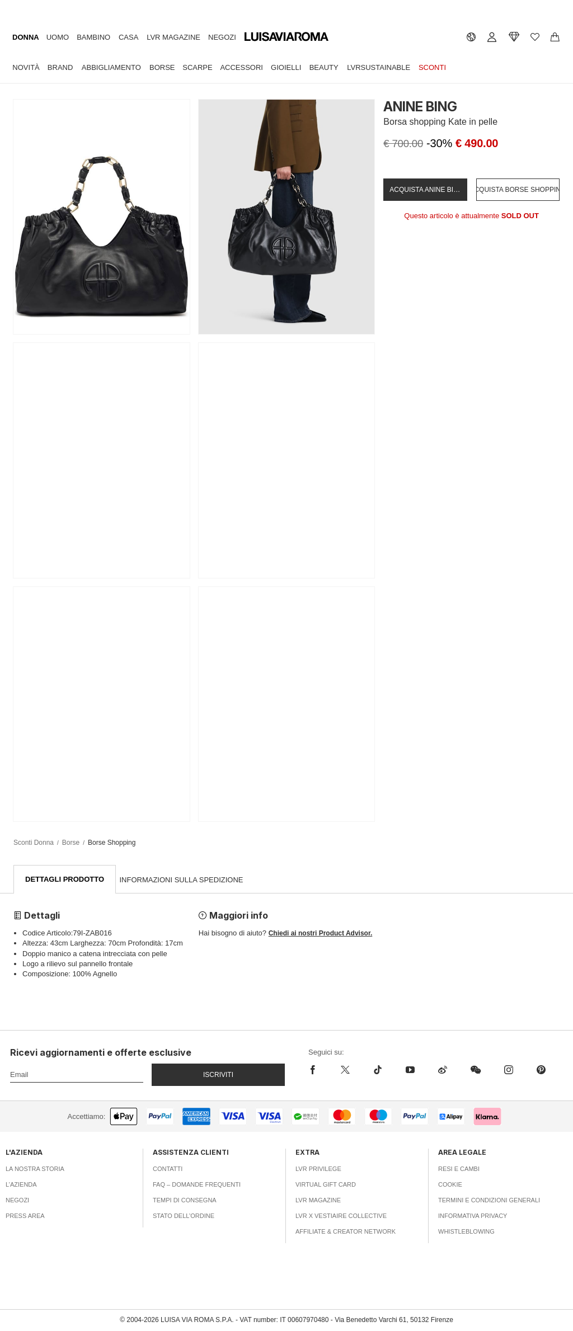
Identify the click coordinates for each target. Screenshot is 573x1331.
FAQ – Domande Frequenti (197, 1185)
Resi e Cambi (459, 1169)
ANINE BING (420, 106)
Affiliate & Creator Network (345, 1232)
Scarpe (197, 67)
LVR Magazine (173, 37)
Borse (162, 67)
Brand (60, 67)
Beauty (324, 67)
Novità (25, 67)
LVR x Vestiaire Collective (341, 1216)
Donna (25, 37)
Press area (25, 1216)
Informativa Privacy (472, 1216)
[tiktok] (377, 1070)
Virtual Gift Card (325, 1185)
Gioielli (286, 67)
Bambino (93, 37)
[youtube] (410, 1070)
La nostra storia (35, 1169)
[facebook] (318, 1070)
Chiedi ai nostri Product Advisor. (321, 934)
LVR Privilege (318, 1169)
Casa (128, 37)
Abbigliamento (111, 67)
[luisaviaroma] (286, 37)
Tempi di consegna (185, 1200)
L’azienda (21, 1185)
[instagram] (508, 1070)
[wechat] (475, 1070)
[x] (345, 1070)
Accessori (241, 67)
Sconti (432, 67)
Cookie (450, 1185)
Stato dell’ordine (183, 1216)
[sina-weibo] (442, 1070)
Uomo (57, 37)
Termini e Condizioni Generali (489, 1200)
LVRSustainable (378, 67)
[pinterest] (541, 1070)
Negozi (222, 37)
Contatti (167, 1169)
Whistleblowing (466, 1232)
